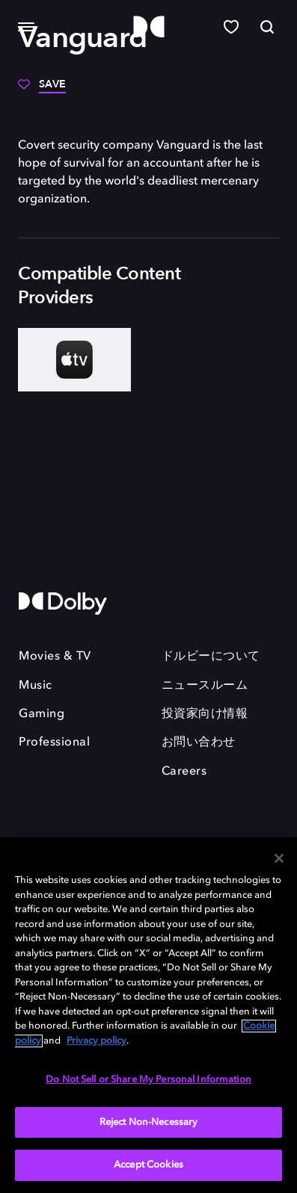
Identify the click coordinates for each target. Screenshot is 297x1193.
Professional (54, 743)
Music (35, 686)
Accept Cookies (148, 1165)
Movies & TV (55, 657)
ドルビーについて (211, 657)
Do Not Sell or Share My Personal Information (148, 1080)
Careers (184, 772)
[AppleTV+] (74, 359)
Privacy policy (96, 1041)
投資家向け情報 (205, 714)
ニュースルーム (205, 686)
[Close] (279, 858)
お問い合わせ (199, 743)
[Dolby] (148, 27)
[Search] (267, 27)
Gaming (41, 714)
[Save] (42, 90)
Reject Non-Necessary (148, 1122)
